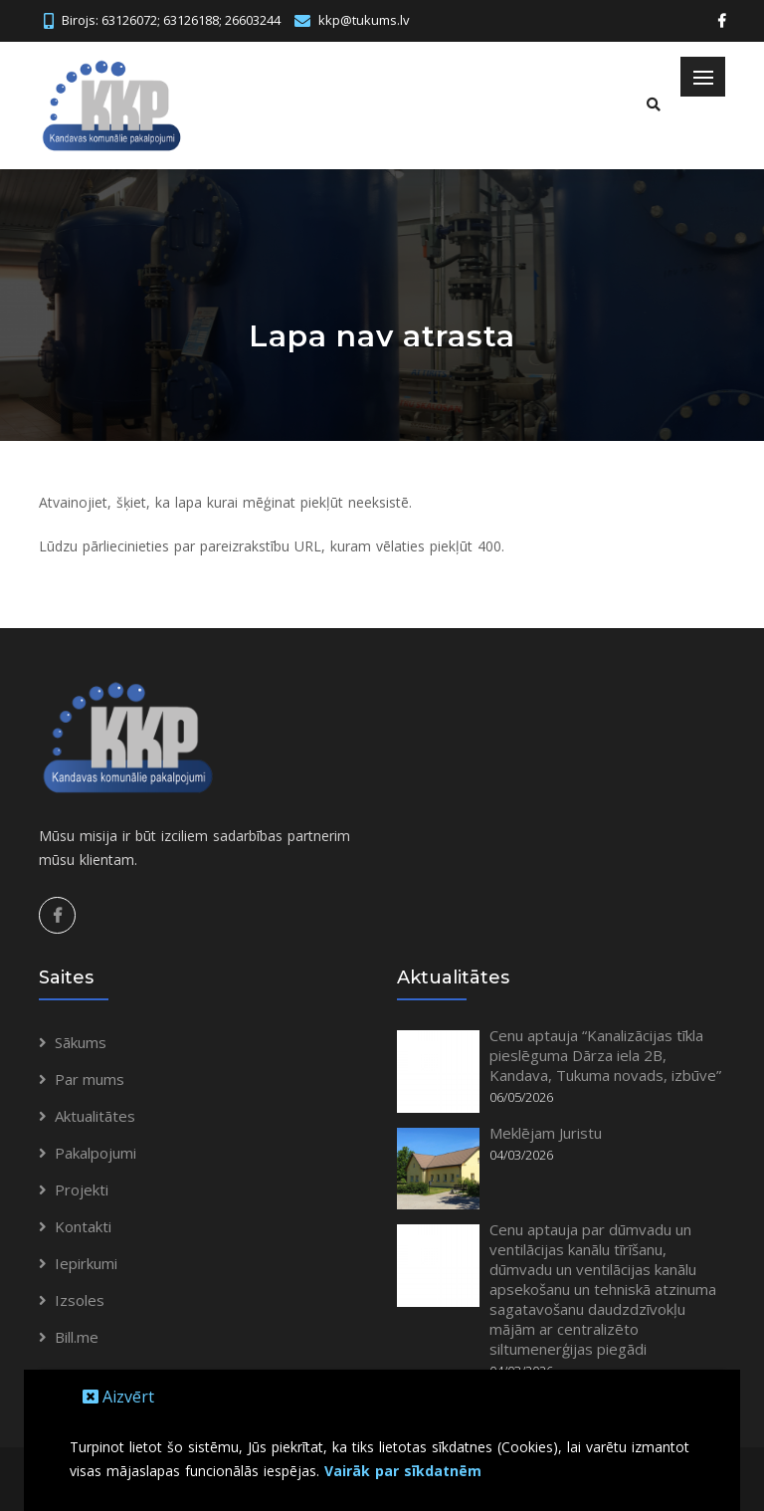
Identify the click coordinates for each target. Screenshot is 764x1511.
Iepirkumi (86, 1263)
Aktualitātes (95, 1116)
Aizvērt (118, 1396)
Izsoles (79, 1300)
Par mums (89, 1079)
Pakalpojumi (95, 1153)
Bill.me (76, 1337)
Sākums (80, 1042)
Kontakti (83, 1226)
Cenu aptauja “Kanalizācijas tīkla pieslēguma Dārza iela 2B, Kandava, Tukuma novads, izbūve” (605, 1055)
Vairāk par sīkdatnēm (402, 1470)
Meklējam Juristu (545, 1133)
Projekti (81, 1189)
